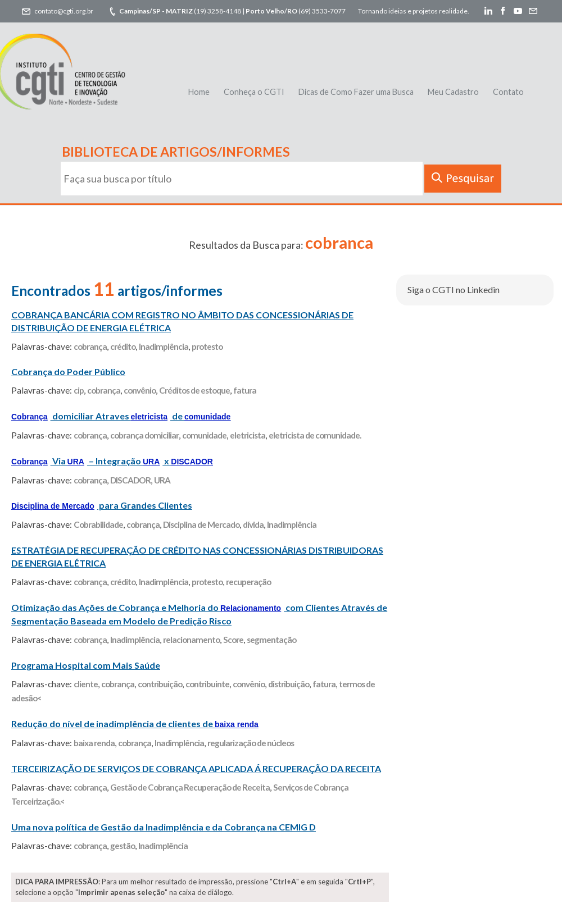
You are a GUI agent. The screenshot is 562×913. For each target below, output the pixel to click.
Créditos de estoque (194, 390)
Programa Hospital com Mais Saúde (85, 665)
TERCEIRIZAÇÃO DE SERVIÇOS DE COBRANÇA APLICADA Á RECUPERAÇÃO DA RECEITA (196, 768)
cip (79, 390)
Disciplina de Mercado (201, 524)
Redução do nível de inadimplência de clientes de (135, 723)
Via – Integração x (112, 460)
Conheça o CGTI (254, 92)
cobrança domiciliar (144, 435)
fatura (244, 390)
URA (162, 480)
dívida (253, 524)
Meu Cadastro (453, 92)
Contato (508, 92)
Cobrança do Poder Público (68, 371)
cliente (86, 684)
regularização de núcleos (250, 743)
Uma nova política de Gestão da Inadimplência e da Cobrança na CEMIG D (163, 826)
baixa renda (94, 743)
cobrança (90, 346)
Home (199, 92)
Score (233, 639)
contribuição (160, 684)
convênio (140, 390)
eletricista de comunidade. (315, 435)
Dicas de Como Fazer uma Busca (356, 92)
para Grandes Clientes (101, 505)
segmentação (271, 639)
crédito (122, 346)
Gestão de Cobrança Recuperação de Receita (190, 787)
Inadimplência (163, 346)
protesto (207, 346)
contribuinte (207, 684)
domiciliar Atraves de (120, 415)
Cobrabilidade (98, 524)
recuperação (248, 582)
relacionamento (191, 639)
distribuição (288, 684)
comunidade (204, 435)
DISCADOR (130, 480)
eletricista (247, 435)
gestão (122, 846)
